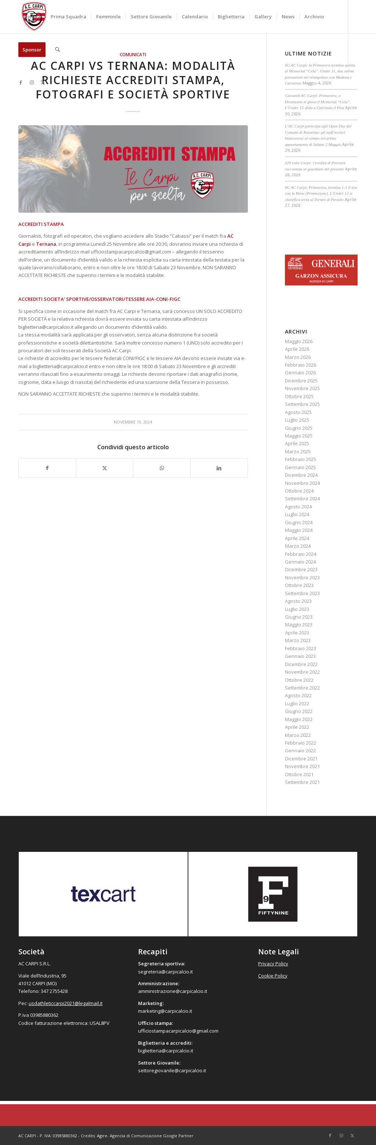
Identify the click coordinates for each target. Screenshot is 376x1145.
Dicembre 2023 (301, 569)
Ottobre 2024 (299, 490)
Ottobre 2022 (299, 680)
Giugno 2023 (298, 616)
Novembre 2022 (302, 672)
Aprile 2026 (297, 349)
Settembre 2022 (302, 687)
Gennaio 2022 (300, 750)
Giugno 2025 (298, 428)
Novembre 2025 (302, 388)
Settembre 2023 (302, 593)
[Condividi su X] (104, 468)
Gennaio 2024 (300, 561)
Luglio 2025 (297, 420)
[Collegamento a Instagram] (31, 82)
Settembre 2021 (302, 782)
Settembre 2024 (302, 498)
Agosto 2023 (298, 601)
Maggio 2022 (298, 719)
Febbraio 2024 (300, 554)
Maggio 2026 (298, 341)
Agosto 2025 (298, 412)
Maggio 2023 (298, 624)
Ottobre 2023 (299, 585)
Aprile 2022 (297, 727)
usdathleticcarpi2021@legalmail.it (65, 1003)
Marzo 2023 (298, 640)
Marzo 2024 (298, 546)
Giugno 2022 (298, 711)
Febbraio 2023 (300, 648)
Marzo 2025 (298, 451)
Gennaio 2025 (300, 467)
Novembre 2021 (302, 766)
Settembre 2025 (302, 404)
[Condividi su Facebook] (47, 468)
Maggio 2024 (298, 530)
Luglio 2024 (297, 514)
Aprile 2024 (297, 538)
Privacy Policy (273, 963)
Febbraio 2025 (300, 459)
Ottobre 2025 (299, 396)
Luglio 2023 (297, 609)
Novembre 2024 (302, 483)
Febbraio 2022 (300, 742)
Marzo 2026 (298, 357)
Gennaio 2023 (300, 656)
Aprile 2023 (297, 632)
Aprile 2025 (297, 443)
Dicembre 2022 (301, 664)
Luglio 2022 (297, 703)
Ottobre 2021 (299, 774)
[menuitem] (32, 16)
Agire (102, 1135)
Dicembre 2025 (301, 380)
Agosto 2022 (298, 695)
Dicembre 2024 (301, 475)
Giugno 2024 (298, 522)
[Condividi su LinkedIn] (219, 468)
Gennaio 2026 (300, 372)
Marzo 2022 (298, 735)
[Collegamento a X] (42, 82)
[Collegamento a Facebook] (20, 82)
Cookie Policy (273, 975)
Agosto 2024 (298, 506)
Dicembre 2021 (301, 758)
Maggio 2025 (298, 435)
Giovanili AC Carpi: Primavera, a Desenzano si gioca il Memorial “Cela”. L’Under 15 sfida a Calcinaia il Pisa (318, 101)
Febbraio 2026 (300, 364)
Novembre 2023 (302, 577)
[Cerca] (57, 49)
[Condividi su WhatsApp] (161, 468)
